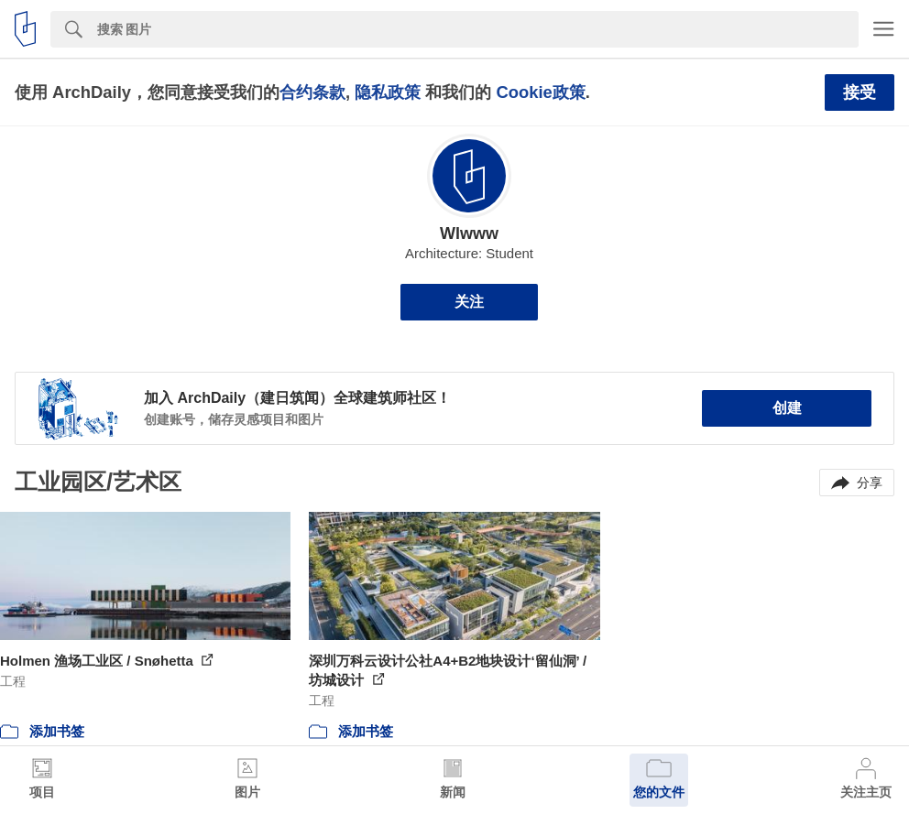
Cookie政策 (540, 92)
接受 (859, 92)
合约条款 (312, 92)
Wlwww (469, 233)
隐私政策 (388, 92)
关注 (469, 301)
